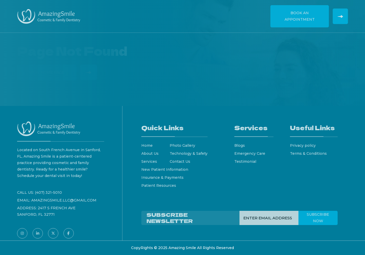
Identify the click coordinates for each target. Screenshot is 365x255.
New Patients (183, 13)
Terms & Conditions (310, 153)
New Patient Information (166, 169)
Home (108, 13)
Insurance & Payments (164, 177)
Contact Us (250, 13)
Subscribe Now (320, 217)
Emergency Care (251, 153)
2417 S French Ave (54, 208)
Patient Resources (160, 185)
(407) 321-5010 (46, 192)
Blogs (241, 145)
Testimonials (218, 13)
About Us (129, 13)
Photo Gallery (184, 145)
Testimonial (247, 161)
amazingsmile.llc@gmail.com (61, 200)
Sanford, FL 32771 (34, 214)
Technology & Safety (191, 153)
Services (153, 13)
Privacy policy (305, 145)
